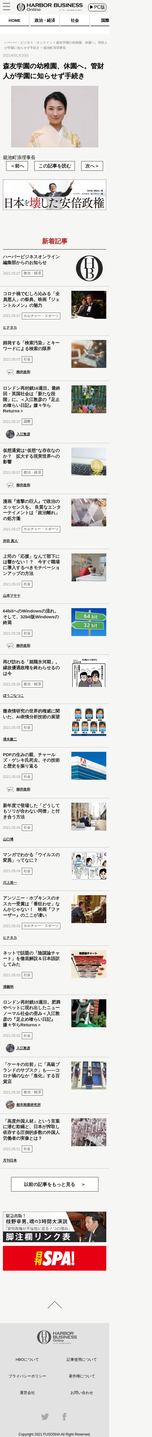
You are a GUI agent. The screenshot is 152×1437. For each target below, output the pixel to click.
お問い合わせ (81, 1392)
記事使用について (82, 1359)
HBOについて (27, 1359)
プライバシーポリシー (27, 1376)
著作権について (82, 1376)
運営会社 (27, 1392)
